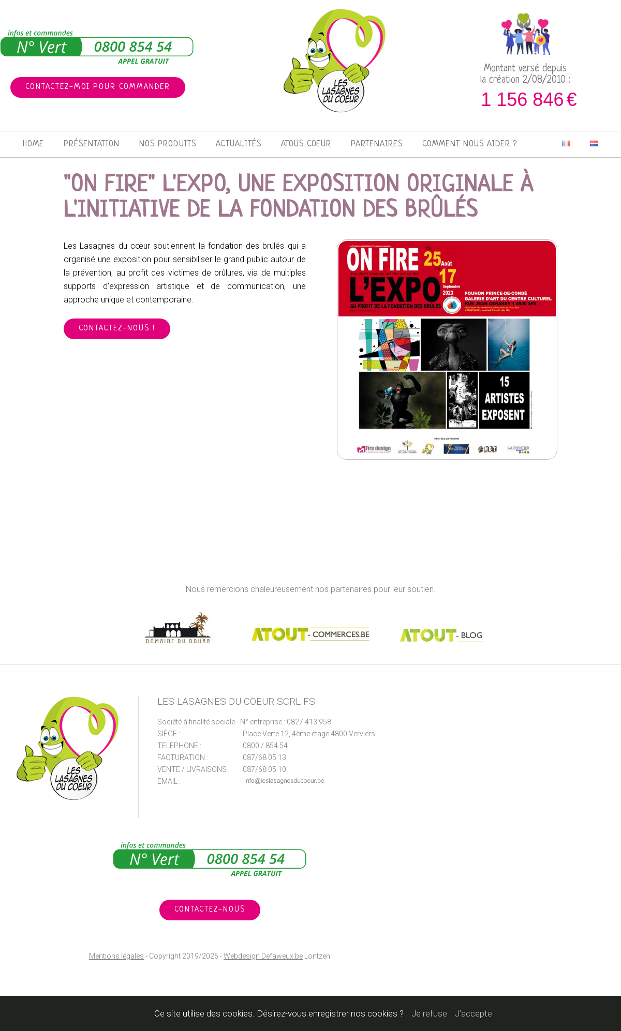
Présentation (92, 144)
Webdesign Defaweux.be (263, 956)
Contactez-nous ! (117, 328)
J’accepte (473, 1013)
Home (33, 144)
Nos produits (167, 144)
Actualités (238, 144)
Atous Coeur (306, 144)
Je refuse (429, 1013)
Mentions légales (116, 956)
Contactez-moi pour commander (97, 87)
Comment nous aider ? (469, 144)
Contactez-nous (209, 909)
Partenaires (377, 144)
